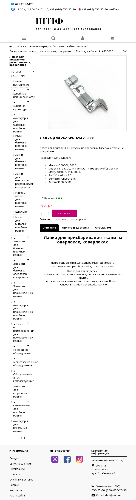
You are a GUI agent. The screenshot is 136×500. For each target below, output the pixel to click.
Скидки (14, 458)
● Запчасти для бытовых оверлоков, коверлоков (19, 269)
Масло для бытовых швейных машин (17, 223)
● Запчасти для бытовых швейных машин (19, 246)
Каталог (16, 71)
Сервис (14, 485)
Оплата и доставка (75, 227)
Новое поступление (19, 83)
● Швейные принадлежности (19, 93)
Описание (49, 227)
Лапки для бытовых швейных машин (17, 161)
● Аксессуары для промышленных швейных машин (19, 310)
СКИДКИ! (19, 75)
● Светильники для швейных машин (19, 408)
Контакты (16, 490)
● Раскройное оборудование (19, 350)
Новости (15, 474)
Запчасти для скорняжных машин (19, 391)
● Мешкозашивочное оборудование (19, 362)
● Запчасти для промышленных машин (19, 289)
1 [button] (21, 438)
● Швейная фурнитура (19, 106)
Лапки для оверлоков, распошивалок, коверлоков (17, 180)
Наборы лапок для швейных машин (17, 199)
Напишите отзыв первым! (69, 219)
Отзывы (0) (103, 227)
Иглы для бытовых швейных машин (17, 142)
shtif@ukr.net (113, 495)
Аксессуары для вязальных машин (19, 426)
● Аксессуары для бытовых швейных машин (19, 123)
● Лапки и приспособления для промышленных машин (19, 332)
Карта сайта (17, 495)
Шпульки (17, 211)
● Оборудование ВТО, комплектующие (19, 376)
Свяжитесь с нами (21, 463)
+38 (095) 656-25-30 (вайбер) (101, 9)
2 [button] (24, 438)
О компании (17, 469)
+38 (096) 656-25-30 (63, 9)
